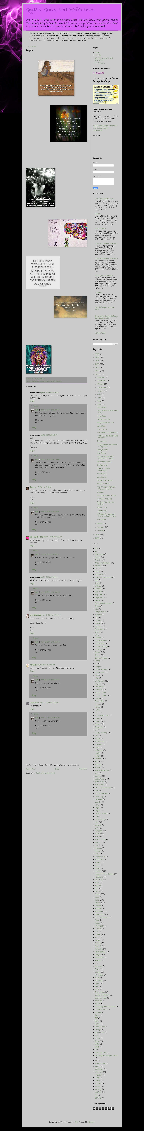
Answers (98, 292)
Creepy (97, 655)
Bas (96, 580)
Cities (97, 635)
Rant (97, 937)
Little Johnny (100, 819)
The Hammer (102, 441)
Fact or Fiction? (100, 695)
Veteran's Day (100, 1063)
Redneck (98, 946)
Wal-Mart (99, 1072)
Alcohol (97, 557)
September (102, 387)
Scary (97, 969)
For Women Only (101, 715)
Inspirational (43, 381)
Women (98, 1083)
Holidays (98, 759)
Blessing (98, 589)
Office (97, 891)
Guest (97, 747)
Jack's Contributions (103, 787)
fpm (76, 1122)
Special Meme (100, 228)
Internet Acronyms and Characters (104, 59)
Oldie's (97, 894)
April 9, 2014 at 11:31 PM (50, 512)
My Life (98, 55)
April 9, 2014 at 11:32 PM (50, 554)
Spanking (98, 1001)
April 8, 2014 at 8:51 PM (49, 435)
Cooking (98, 649)
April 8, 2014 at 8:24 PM (49, 392)
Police (97, 920)
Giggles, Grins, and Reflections (60, 10)
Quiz (96, 931)
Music (97, 865)
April (99, 404)
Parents (98, 908)
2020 (97, 354)
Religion (98, 954)
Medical (98, 833)
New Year (98, 880)
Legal (97, 807)
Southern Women (102, 995)
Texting (97, 1024)
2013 (97, 534)
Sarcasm (98, 966)
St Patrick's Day (101, 1009)
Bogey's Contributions (103, 603)
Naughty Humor (103, 483)
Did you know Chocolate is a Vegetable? (107, 445)
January (100, 530)
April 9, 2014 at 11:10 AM (49, 577)
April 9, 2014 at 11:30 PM (50, 459)
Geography (99, 727)
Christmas (99, 629)
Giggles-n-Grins (101, 733)
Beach (97, 583)
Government (99, 741)
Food (96, 712)
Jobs (97, 790)
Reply (32, 401)
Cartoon (98, 620)
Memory (98, 842)
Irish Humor (99, 785)
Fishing (97, 707)
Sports (97, 1003)
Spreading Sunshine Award (105, 1006)
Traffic (97, 1038)
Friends (98, 721)
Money (97, 854)
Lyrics (97, 828)
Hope (97, 761)
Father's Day (99, 701)
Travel (97, 1041)
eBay (97, 678)
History (98, 756)
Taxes (97, 1015)
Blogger (92, 1122)
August (100, 391)
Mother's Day (100, 857)
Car (96, 617)
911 (96, 551)
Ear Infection (102, 477)
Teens (97, 1021)
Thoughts (100, 492)
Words (97, 1086)
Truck (97, 1047)
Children (98, 623)
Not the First (102, 429)
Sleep (97, 986)
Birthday (98, 586)
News (97, 882)
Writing (98, 1089)
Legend (97, 810)
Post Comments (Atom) (45, 773)
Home (57, 769)
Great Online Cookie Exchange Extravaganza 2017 (106, 317)
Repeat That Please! (104, 480)
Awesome (35, 381)
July (99, 394)
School (97, 972)
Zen (96, 1095)
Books (97, 606)
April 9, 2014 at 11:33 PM (50, 592)
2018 (97, 360)
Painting (98, 906)
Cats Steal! (101, 426)
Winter (98, 1080)
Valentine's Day (100, 1052)
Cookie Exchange (101, 646)
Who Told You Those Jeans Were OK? (107, 437)
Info (96, 773)
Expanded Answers (104, 499)
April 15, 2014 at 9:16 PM (50, 718)
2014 (97, 374)
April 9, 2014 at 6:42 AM (43, 487)
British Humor (100, 612)
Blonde (97, 600)
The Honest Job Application (107, 432)
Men (96, 845)
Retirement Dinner (104, 461)
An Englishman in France (106, 495)
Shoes (97, 977)
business (98, 615)
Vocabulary (99, 1069)
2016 (97, 367)
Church (97, 632)
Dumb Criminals (101, 669)
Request (98, 213)
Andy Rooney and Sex (105, 422)
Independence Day (102, 770)
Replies (35, 406)
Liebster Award (101, 813)
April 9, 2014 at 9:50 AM (52, 537)
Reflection (99, 949)
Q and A (98, 928)
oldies (97, 897)
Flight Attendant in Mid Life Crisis (107, 411)
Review (97, 960)
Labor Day (99, 796)
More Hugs (101, 416)
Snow (97, 989)
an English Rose (36, 537)
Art (96, 568)
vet (96, 1060)
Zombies (98, 1098)
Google (97, 738)
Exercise (98, 684)
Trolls (97, 1044)
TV (96, 1050)
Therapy (98, 1029)
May (99, 401)
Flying (97, 710)
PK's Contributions (102, 917)
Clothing (98, 638)
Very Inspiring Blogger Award (106, 1055)
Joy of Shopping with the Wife (105, 308)
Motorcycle (99, 859)
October (100, 384)
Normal (98, 885)
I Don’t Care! (101, 511)
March (100, 523)
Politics (97, 923)
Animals (98, 566)
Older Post (82, 769)
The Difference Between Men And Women (106, 488)
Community (99, 643)
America (98, 560)
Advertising (99, 554)
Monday (98, 851)
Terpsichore (34, 702)
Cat (36, 410)
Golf (96, 736)
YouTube (98, 1092)
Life (96, 816)
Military (98, 848)
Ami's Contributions (102, 563)
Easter (97, 675)
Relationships (100, 952)
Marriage (98, 831)
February (101, 527)
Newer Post (30, 769)
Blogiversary (100, 597)
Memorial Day (100, 839)
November (101, 380)
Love (97, 822)
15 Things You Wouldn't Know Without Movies (106, 515)
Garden (97, 724)
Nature (97, 868)
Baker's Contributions (103, 577)
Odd (96, 888)
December (101, 377)
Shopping (98, 980)
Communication (101, 640)
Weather (98, 1075)
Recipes (98, 943)
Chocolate (98, 626)
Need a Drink (102, 507)
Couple (97, 652)
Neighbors (99, 877)
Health (97, 753)
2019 (97, 357)
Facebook (98, 689)
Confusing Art (102, 465)
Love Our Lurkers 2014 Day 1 (106, 243)
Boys (97, 609)
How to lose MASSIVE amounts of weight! (105, 457)
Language (98, 799)
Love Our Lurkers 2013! (104, 198)
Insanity (98, 776)
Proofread (99, 926)
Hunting (98, 764)
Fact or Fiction (100, 692)
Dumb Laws (99, 672)
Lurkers (98, 825)
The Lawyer (101, 519)
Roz (31, 487)
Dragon (98, 666)
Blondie (33, 665)
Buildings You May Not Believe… (106, 503)
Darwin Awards (101, 658)
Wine (97, 1077)
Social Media (100, 992)
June (99, 397)
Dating (97, 661)
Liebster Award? (103, 419)
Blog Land (99, 594)
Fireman (98, 704)
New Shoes (101, 453)
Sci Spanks (99, 975)
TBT (96, 1018)
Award (97, 571)
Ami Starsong (35, 615)
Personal (51, 381)
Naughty (98, 871)
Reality (97, 940)
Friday (97, 718)
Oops (97, 900)
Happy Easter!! (102, 450)
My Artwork (99, 63)
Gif (96, 730)
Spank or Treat (101, 998)
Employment (100, 681)
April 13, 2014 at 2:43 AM (49, 702)
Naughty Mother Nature (104, 874)
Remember (99, 957)
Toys (97, 1035)
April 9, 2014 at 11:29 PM (50, 410)
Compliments (100, 333)
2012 (97, 538)
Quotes (98, 934)
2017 (97, 364)
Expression (99, 686)
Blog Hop (98, 591)
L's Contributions (101, 793)
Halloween (99, 750)
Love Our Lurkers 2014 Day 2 (106, 258)
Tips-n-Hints (99, 1032)
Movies (97, 862)
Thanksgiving (100, 1027)
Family (97, 698)
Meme (97, 836)
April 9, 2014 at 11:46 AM (51, 615)
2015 (97, 371)
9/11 (96, 548)
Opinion (98, 903)
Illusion (97, 767)
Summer (98, 1012)
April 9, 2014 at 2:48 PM (45, 665)
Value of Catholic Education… (103, 469)
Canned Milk (101, 407)
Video (97, 1066)
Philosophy (58, 381)
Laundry (98, 802)
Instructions (101, 473)
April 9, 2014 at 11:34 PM (50, 680)
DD (96, 663)
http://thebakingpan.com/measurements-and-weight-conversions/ (105, 128)
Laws (97, 805)
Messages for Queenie (104, 275)
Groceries (98, 744)
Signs (97, 983)
